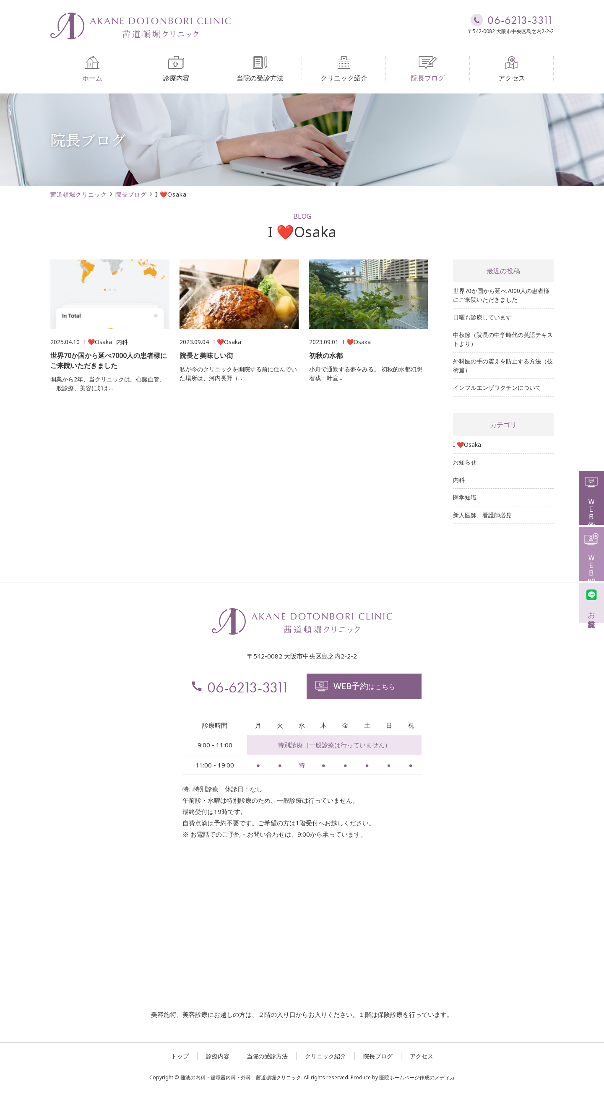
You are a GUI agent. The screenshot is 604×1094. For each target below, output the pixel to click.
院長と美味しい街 (206, 355)
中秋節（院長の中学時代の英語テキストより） (503, 339)
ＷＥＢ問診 (592, 553)
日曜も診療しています (482, 317)
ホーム (92, 69)
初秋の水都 (326, 355)
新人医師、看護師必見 (482, 515)
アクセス (511, 69)
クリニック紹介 (343, 69)
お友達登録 (592, 602)
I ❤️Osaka (467, 444)
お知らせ (464, 462)
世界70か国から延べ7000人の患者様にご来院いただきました (501, 295)
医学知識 (464, 497)
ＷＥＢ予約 (592, 496)
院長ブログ (428, 69)
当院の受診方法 (260, 69)
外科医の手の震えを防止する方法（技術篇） (503, 365)
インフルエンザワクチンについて (497, 387)
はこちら (355, 686)
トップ (180, 1056)
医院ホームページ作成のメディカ (417, 1077)
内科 (459, 480)
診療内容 (176, 69)
